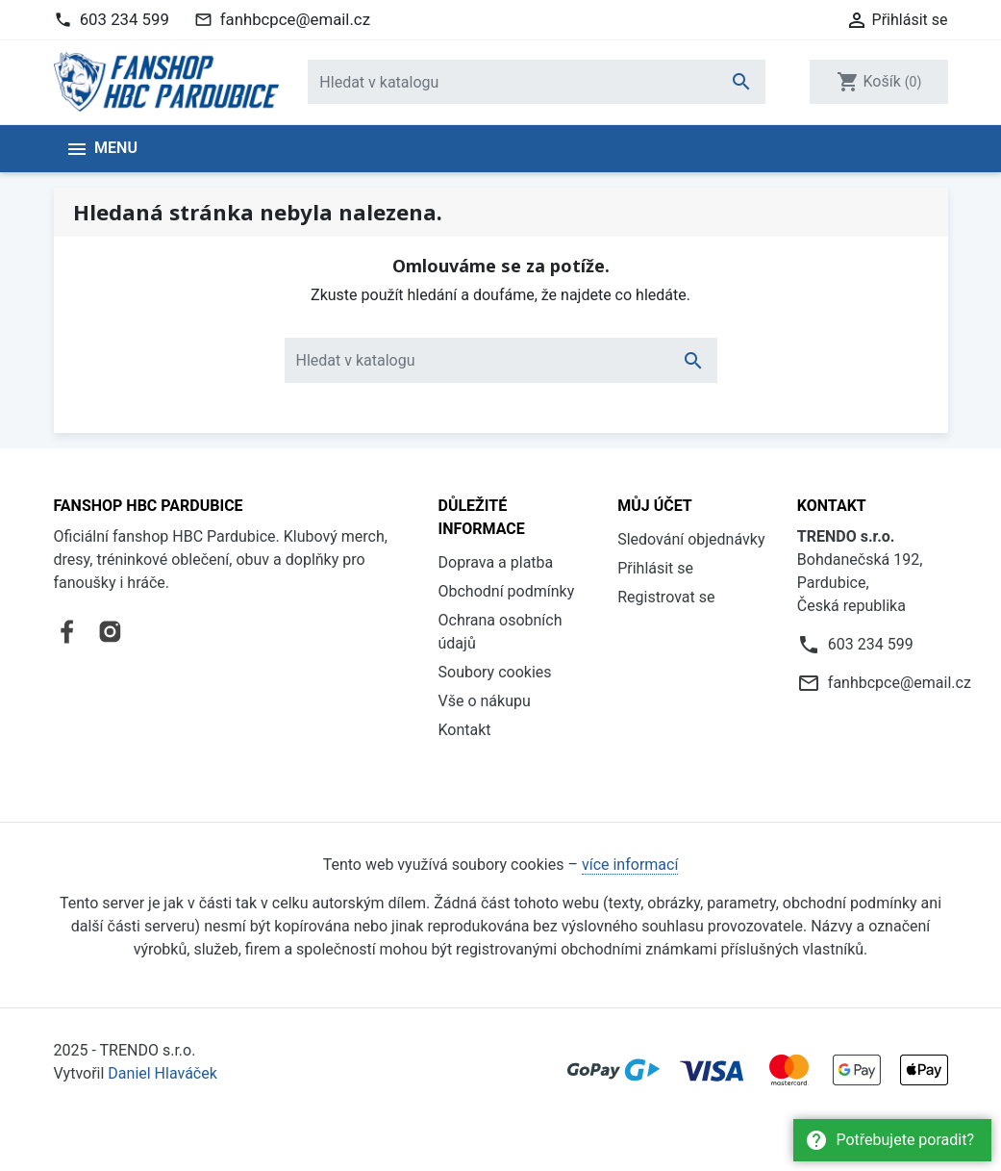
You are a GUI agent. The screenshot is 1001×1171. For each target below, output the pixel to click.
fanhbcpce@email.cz (295, 19)
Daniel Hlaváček (162, 1073)
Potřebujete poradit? (889, 1140)
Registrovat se (665, 597)
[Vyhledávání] (536, 82)
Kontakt (464, 730)
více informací (630, 864)
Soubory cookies (495, 672)
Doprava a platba (496, 562)
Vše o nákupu (484, 701)
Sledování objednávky (690, 539)
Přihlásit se (655, 568)
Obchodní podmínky (506, 591)
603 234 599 (124, 19)
